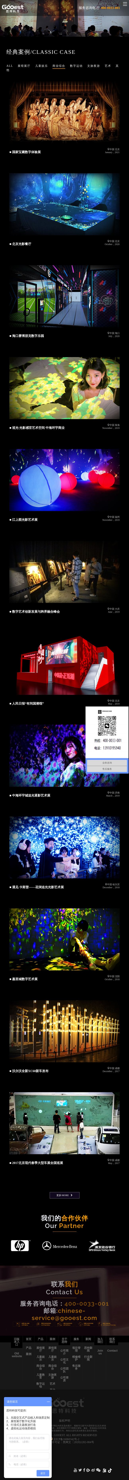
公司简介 (64, 1352)
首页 (28, 1339)
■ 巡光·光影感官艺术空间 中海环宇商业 (37, 427)
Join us (100, 1352)
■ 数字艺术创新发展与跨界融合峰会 (34, 611)
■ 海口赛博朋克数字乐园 (26, 336)
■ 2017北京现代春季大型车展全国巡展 (36, 1163)
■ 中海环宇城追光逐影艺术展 (29, 795)
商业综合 (40, 1367)
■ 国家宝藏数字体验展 (25, 152)
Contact (112, 1350)
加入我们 (100, 1340)
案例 (28, 1354)
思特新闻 (88, 1349)
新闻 (88, 1339)
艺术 (52, 1383)
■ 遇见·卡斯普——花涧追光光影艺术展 (36, 887)
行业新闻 (88, 1358)
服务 (76, 1339)
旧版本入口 (16, 1341)
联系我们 (112, 1340)
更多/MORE (62, 1195)
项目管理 (76, 1349)
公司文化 (64, 1361)
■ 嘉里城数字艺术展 (23, 979)
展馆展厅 (40, 1349)
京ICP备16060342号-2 (66, 1439)
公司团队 (64, 1370)
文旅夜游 (52, 1376)
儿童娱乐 (40, 1358)
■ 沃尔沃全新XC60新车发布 (28, 1071)
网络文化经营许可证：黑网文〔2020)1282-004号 (64, 1442)
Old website (17, 1355)
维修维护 (76, 1358)
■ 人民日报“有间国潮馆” (26, 703)
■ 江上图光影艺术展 (23, 519)
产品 (28, 1347)
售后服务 (76, 1367)
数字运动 (40, 1385)
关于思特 (64, 1340)
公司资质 (64, 1379)
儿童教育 (40, 1376)
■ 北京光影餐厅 (20, 244)
